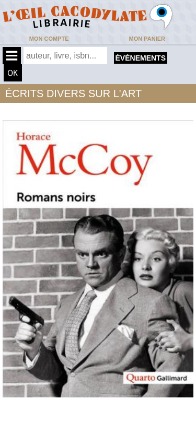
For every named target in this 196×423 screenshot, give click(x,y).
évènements (141, 58)
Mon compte (49, 39)
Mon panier (147, 39)
